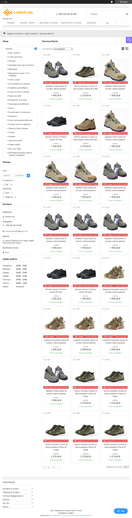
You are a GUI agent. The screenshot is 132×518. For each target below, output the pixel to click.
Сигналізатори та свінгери (19, 84)
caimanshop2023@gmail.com (16, 231)
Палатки (12, 136)
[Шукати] (127, 14)
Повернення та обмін (71, 23)
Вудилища (13, 69)
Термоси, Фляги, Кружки (18, 128)
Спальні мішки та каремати (20, 124)
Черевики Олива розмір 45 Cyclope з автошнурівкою (56, 87)
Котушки (12, 61)
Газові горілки (14, 145)
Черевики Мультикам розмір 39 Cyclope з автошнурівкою (115, 290)
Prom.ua (79, 510)
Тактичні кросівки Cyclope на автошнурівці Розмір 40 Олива (85, 87)
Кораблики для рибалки (18, 88)
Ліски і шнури (14, 80)
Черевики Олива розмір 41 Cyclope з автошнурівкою (56, 239)
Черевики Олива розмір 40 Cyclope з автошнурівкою (115, 189)
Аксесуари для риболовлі (19, 104)
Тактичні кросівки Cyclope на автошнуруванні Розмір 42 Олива (115, 393)
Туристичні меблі (15, 141)
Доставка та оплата (49, 23)
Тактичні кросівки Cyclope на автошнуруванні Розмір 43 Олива (56, 447)
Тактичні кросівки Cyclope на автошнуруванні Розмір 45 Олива (115, 447)
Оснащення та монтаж (18, 100)
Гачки (11, 108)
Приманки (13, 116)
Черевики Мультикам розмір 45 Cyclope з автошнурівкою (115, 341)
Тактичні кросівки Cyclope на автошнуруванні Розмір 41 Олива (85, 393)
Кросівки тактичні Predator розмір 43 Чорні (56, 138)
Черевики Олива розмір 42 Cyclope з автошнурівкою (85, 239)
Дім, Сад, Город (15, 149)
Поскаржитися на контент (60, 515)
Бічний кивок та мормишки (19, 112)
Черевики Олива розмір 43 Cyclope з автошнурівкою (56, 392)
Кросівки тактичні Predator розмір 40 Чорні (85, 290)
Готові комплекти (15, 57)
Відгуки (5, 507)
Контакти (91, 23)
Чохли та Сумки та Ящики (19, 92)
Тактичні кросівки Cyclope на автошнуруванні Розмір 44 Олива (85, 447)
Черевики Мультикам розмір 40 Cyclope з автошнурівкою (56, 341)
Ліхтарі (11, 132)
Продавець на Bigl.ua (66, 513)
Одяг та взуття (31, 34)
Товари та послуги (15, 34)
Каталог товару (27, 23)
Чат (120, 511)
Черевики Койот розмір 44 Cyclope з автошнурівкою (56, 189)
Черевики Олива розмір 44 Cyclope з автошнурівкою (115, 239)
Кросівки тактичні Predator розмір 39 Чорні (56, 290)
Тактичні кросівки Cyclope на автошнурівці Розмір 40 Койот (85, 138)
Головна (11, 23)
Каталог (9, 49)
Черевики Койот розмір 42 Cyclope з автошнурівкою (115, 138)
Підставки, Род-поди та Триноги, (21, 65)
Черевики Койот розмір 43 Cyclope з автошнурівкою (115, 87)
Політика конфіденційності (13, 496)
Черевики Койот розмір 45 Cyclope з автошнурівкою (85, 189)
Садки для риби (15, 96)
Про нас (6, 503)
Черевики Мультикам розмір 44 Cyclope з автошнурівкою (85, 341)
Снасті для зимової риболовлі (20, 120)
